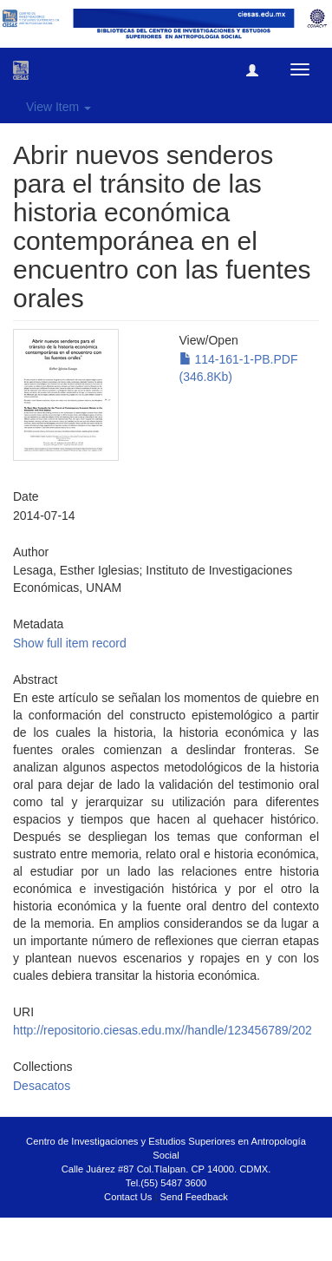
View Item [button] (58, 107)
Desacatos (41, 1086)
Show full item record (70, 643)
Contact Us (128, 1197)
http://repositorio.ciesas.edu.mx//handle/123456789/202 (162, 1030)
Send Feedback (194, 1197)
